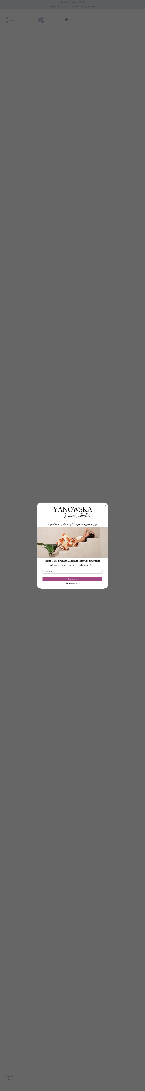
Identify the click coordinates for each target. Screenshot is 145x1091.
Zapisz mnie (72, 579)
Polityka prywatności (72, 583)
